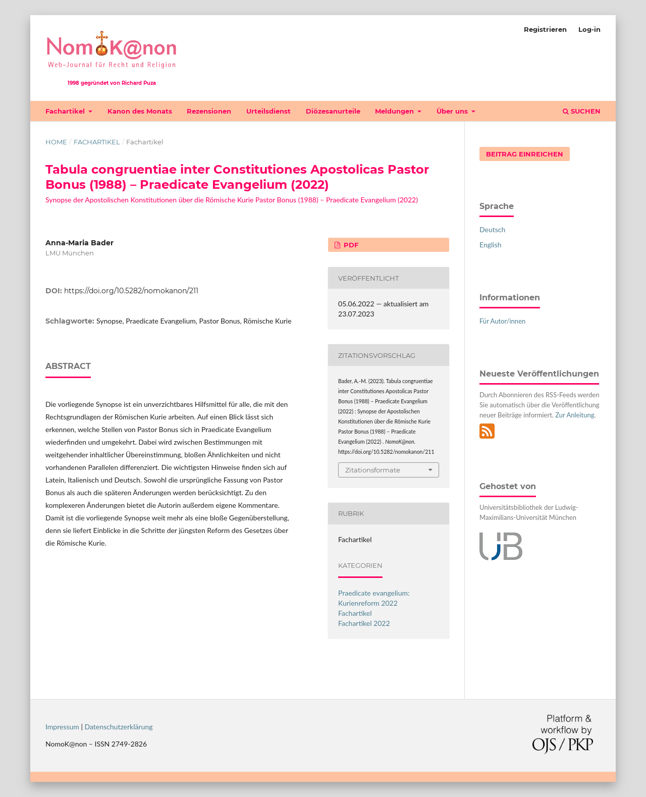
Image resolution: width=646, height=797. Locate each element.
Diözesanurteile (333, 111)
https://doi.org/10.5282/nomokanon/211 (131, 290)
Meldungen (395, 111)
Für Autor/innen (502, 321)
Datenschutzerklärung (119, 726)
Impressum (62, 726)
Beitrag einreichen (524, 154)
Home (56, 142)
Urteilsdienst (268, 111)
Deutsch (492, 229)
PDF (350, 245)
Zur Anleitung (574, 415)
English (490, 244)
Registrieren (545, 29)
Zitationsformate (372, 470)
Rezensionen (209, 111)
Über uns (453, 111)
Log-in (589, 29)
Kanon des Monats (139, 111)
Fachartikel (66, 111)
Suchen (582, 111)
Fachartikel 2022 (364, 623)
